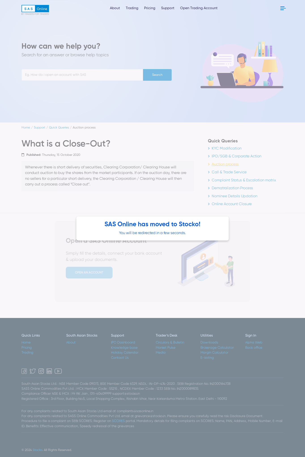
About (115, 8)
